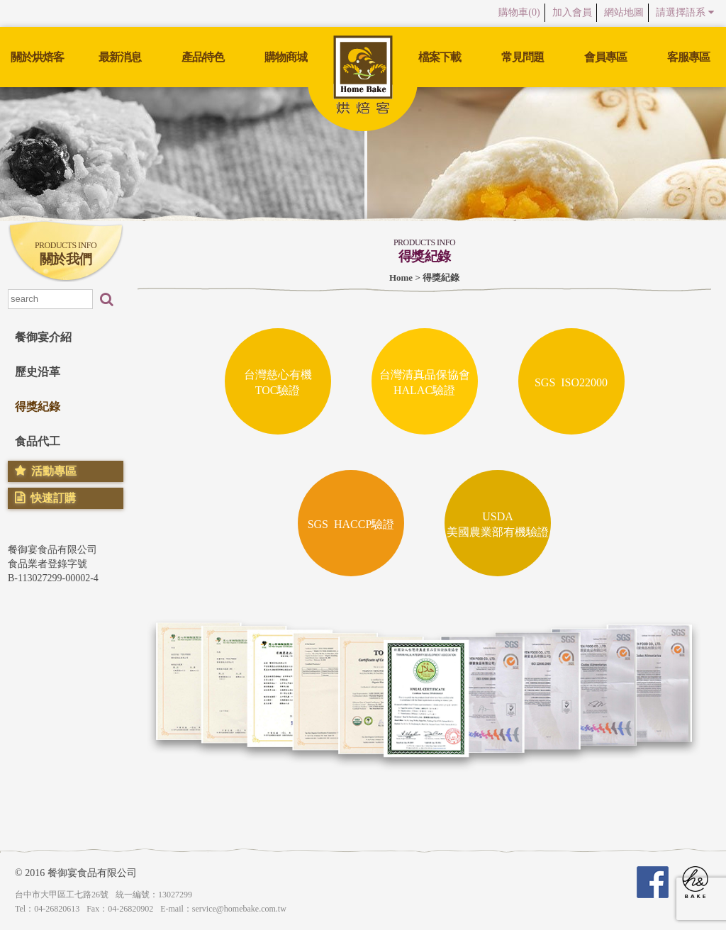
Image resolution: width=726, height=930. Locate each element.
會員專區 (605, 57)
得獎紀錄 (37, 406)
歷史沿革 (37, 372)
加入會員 (559, 12)
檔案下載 (439, 57)
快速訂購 (53, 498)
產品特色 (203, 57)
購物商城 (285, 57)
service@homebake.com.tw (239, 909)
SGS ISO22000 (571, 381)
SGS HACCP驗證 (351, 523)
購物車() (501, 12)
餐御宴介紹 (43, 337)
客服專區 (688, 57)
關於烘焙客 (37, 57)
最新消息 (120, 57)
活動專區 (54, 471)
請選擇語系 (683, 12)
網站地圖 (616, 12)
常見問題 (522, 57)
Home (401, 277)
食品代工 (37, 441)
